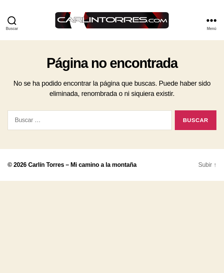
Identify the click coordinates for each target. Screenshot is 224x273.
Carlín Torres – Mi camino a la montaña (82, 165)
